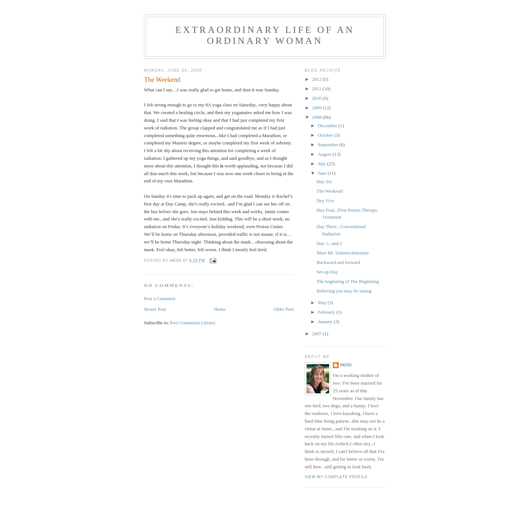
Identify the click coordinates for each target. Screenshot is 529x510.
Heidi (346, 365)
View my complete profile (336, 477)
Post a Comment (159, 298)
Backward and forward (338, 262)
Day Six (324, 181)
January (326, 321)
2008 (317, 117)
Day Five (325, 200)
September (328, 144)
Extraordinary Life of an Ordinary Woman (264, 35)
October (326, 135)
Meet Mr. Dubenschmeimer (342, 253)
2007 (317, 333)
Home (220, 309)
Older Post (284, 309)
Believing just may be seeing (343, 291)
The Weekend (329, 191)
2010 (317, 98)
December (328, 125)
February (327, 312)
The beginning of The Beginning (347, 281)
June (323, 173)
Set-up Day (327, 272)
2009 (317, 107)
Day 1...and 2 (329, 243)
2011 (317, 88)
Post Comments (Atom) (193, 322)
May (323, 302)
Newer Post (155, 309)
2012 (317, 79)
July (322, 163)
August (325, 154)
